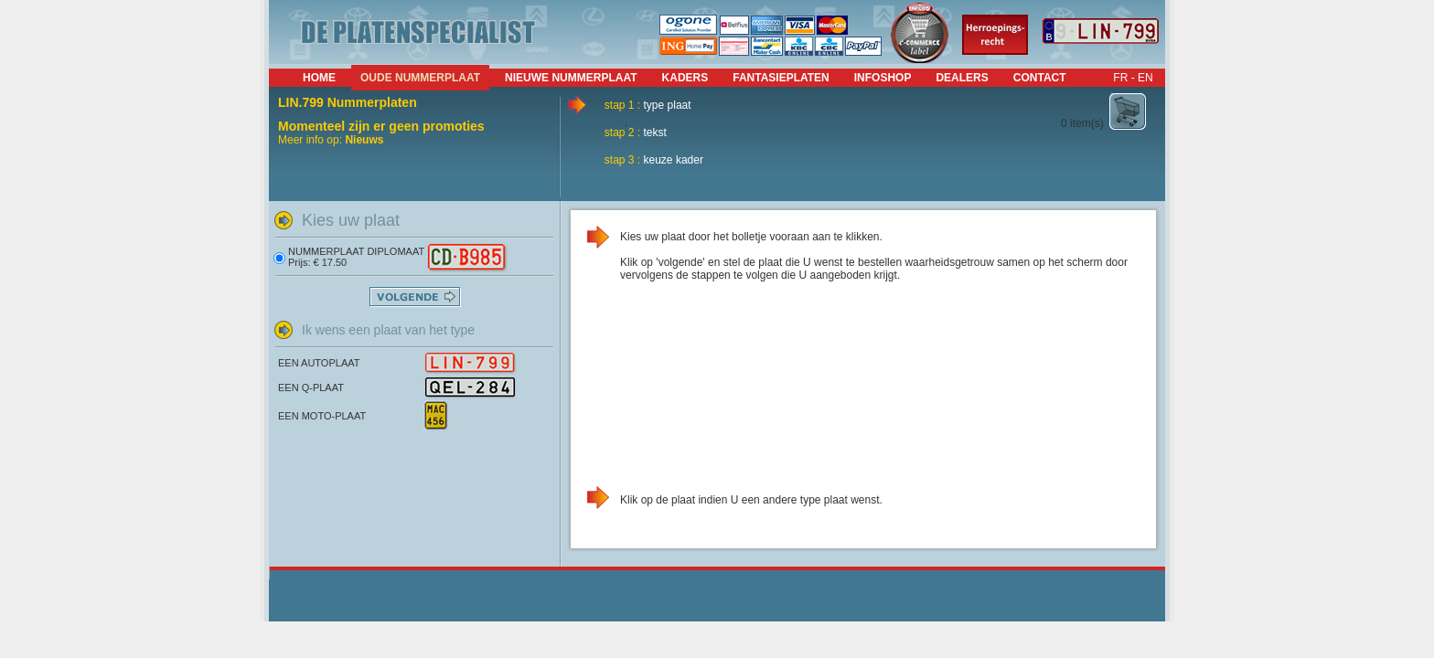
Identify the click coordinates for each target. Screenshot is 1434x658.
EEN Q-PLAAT (311, 387)
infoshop (883, 77)
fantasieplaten (781, 77)
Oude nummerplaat (420, 77)
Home (319, 77)
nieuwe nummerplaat (571, 77)
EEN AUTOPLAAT (318, 362)
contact (1039, 77)
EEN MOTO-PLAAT (322, 415)
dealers (962, 77)
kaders (685, 77)
